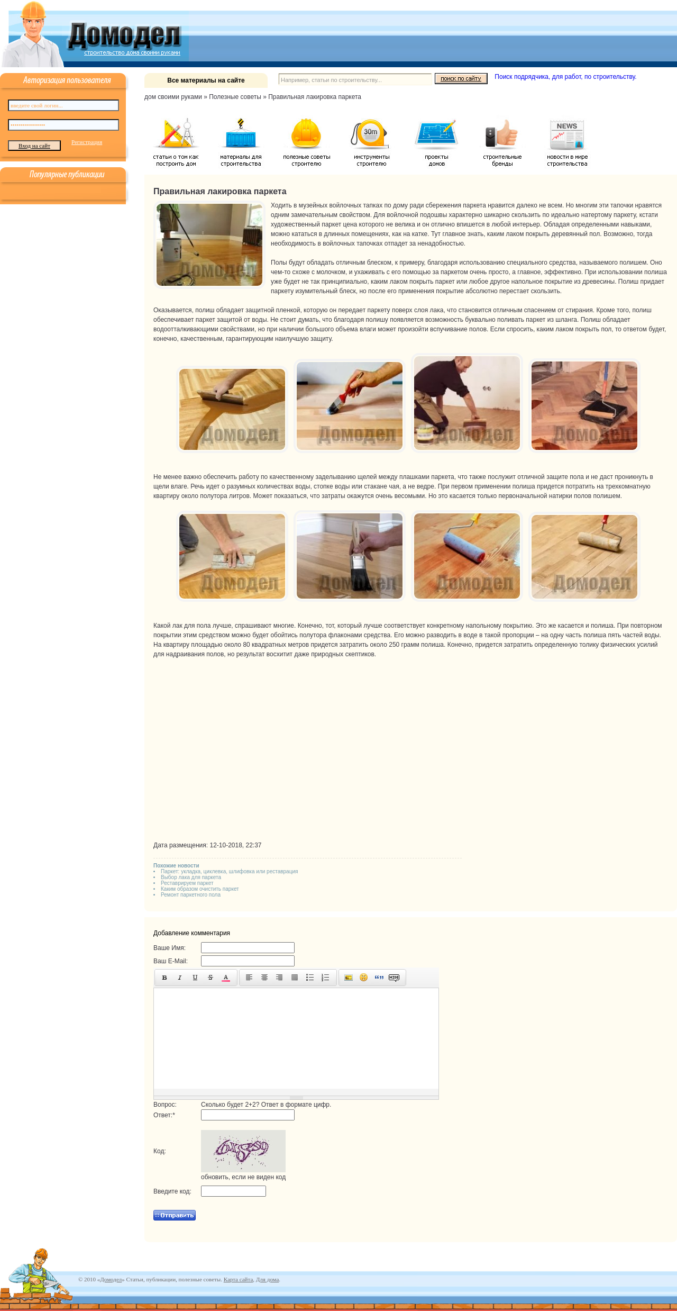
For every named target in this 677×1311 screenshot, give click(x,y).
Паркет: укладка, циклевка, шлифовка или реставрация (229, 871)
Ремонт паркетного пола (191, 895)
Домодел (111, 1279)
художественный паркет (306, 224)
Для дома (267, 1279)
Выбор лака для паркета (191, 877)
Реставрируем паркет (187, 883)
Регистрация (86, 142)
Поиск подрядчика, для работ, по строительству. (565, 76)
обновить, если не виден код (243, 1177)
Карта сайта (238, 1279)
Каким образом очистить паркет (200, 889)
